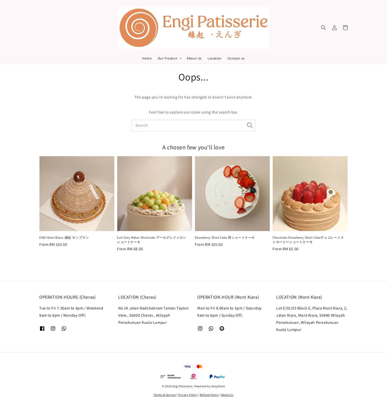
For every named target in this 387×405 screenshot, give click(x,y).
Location (215, 58)
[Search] (249, 125)
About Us (194, 58)
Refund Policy (209, 395)
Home (147, 58)
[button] (323, 27)
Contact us (236, 58)
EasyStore (218, 386)
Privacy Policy (188, 395)
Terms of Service (165, 395)
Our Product (167, 58)
